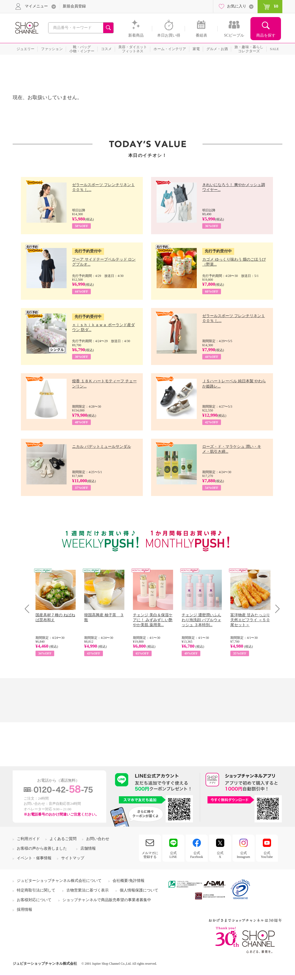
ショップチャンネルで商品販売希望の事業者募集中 (106, 900)
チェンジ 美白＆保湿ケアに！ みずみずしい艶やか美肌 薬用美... (153, 620)
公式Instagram (243, 855)
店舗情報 (88, 848)
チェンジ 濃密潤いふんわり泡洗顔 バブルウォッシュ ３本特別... (201, 620)
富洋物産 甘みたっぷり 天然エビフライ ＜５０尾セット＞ (250, 620)
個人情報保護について (139, 890)
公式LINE (173, 855)
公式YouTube (267, 855)
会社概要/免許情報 (128, 881)
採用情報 (24, 909)
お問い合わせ (97, 839)
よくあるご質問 (63, 839)
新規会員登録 (74, 6)
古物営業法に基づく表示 (87, 890)
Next (275, 608)
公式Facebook (196, 855)
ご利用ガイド (28, 839)
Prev (29, 608)
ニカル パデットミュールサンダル (101, 447)
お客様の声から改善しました (42, 848)
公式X (220, 855)
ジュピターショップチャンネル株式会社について (59, 881)
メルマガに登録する (150, 855)
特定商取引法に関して (36, 890)
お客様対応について (34, 900)
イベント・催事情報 (34, 858)
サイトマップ (72, 858)
